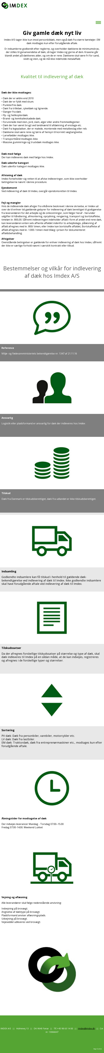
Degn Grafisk (97, 1049)
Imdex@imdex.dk (86, 1028)
